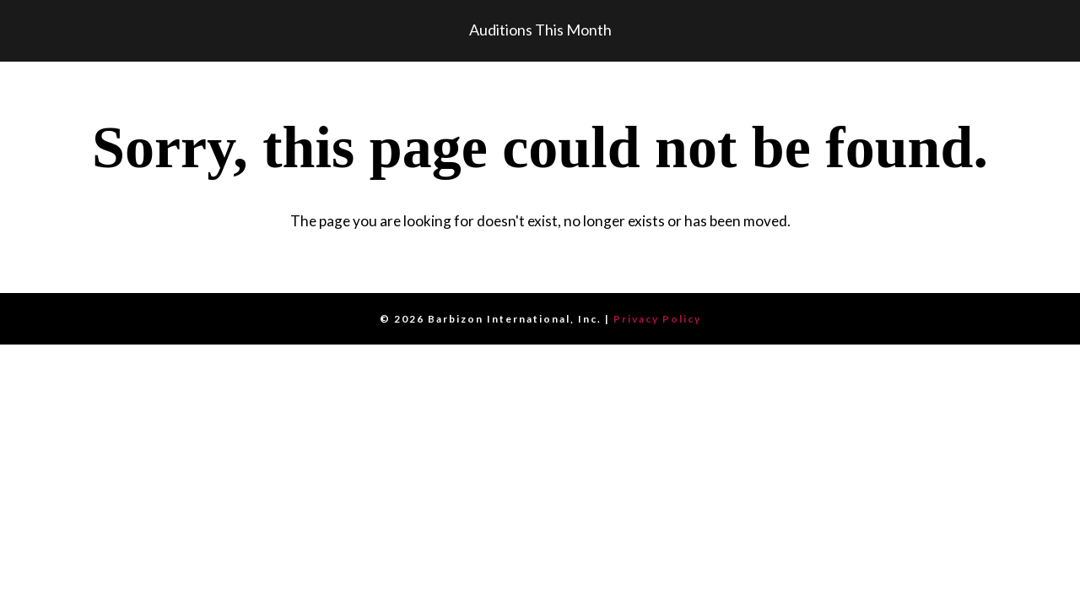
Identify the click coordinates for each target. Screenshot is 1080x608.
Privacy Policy (657, 318)
